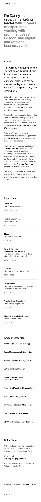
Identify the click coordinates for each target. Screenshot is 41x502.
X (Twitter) (8, 484)
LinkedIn (26, 484)
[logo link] (7, 4)
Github (34, 484)
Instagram (17, 484)
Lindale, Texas (18, 466)
